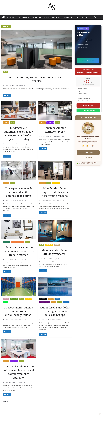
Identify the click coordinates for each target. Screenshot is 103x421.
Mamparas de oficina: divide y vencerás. (55, 255)
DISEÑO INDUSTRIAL (44, 309)
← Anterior (5, 414)
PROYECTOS (66, 309)
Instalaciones (13, 306)
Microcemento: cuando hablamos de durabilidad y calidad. (18, 320)
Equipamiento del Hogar (18, 245)
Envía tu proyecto (81, 17)
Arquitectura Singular (19, 85)
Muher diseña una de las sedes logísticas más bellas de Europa (55, 318)
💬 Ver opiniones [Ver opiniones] (88, 157)
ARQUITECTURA (43, 306)
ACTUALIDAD (11, 17)
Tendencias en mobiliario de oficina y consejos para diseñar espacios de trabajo (18, 135)
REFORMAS (57, 248)
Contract (6, 122)
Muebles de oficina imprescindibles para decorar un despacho (55, 195)
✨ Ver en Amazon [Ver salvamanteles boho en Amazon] (88, 152)
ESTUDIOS (46, 17)
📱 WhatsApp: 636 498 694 (88, 110)
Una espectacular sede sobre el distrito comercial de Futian (18, 195)
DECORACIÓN (68, 17)
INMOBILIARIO (56, 17)
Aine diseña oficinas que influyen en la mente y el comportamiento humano (19, 382)
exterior (6, 306)
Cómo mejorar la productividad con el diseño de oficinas (36, 79)
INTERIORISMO (36, 17)
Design (57, 306)
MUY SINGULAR (22, 17)
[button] (28, 17)
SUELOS (5, 309)
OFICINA (5, 71)
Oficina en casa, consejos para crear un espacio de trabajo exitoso (19, 256)
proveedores (56, 186)
